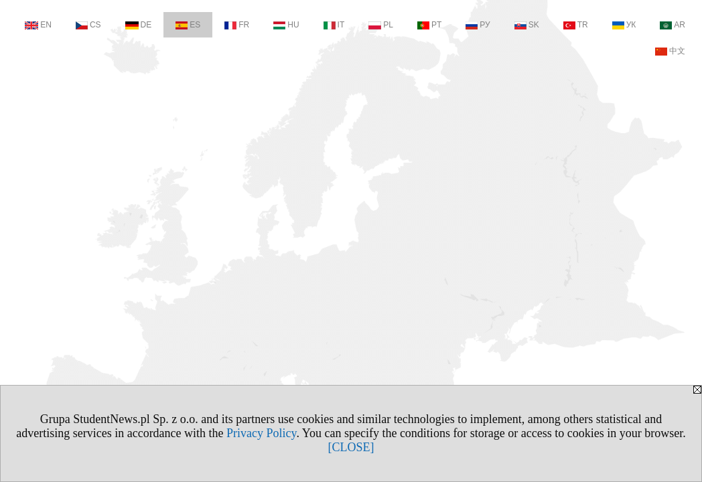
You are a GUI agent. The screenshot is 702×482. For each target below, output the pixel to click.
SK (526, 24)
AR (672, 24)
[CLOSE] (351, 447)
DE (138, 24)
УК (624, 24)
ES (188, 24)
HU (286, 24)
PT (429, 24)
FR (236, 24)
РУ (478, 24)
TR (575, 24)
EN (38, 24)
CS (88, 24)
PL (380, 24)
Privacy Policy (261, 433)
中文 (670, 51)
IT (334, 24)
